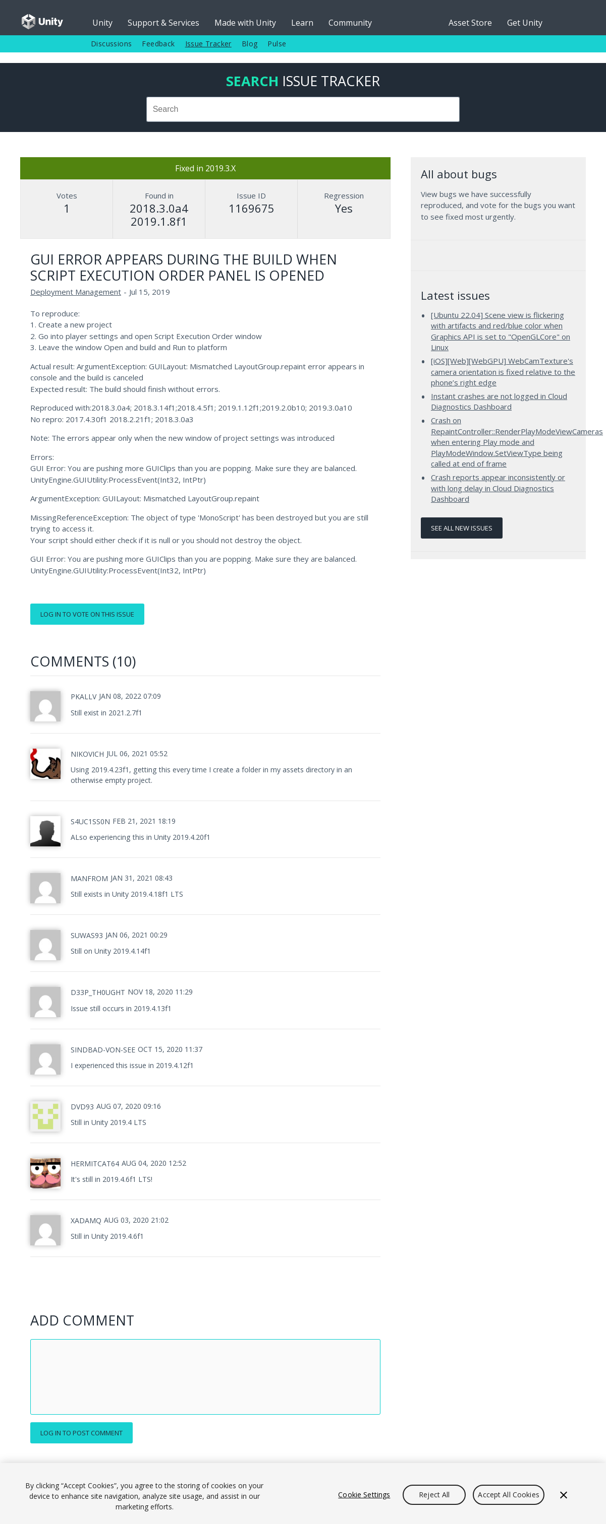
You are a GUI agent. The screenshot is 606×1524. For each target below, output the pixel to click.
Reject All (434, 1494)
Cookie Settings (364, 1494)
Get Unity (524, 22)
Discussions (111, 43)
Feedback (158, 43)
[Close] (564, 1495)
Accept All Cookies (508, 1494)
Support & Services (163, 22)
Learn (302, 22)
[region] (303, 1493)
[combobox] (303, 109)
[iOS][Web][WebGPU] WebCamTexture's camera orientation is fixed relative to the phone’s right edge (503, 371)
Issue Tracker (208, 43)
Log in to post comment (81, 1432)
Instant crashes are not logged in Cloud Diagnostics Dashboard (499, 401)
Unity (102, 22)
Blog (250, 43)
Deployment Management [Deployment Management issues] (75, 292)
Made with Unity (245, 22)
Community (350, 22)
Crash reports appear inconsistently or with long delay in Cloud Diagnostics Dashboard (498, 488)
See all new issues (461, 528)
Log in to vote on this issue (87, 614)
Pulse (276, 43)
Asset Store (470, 22)
